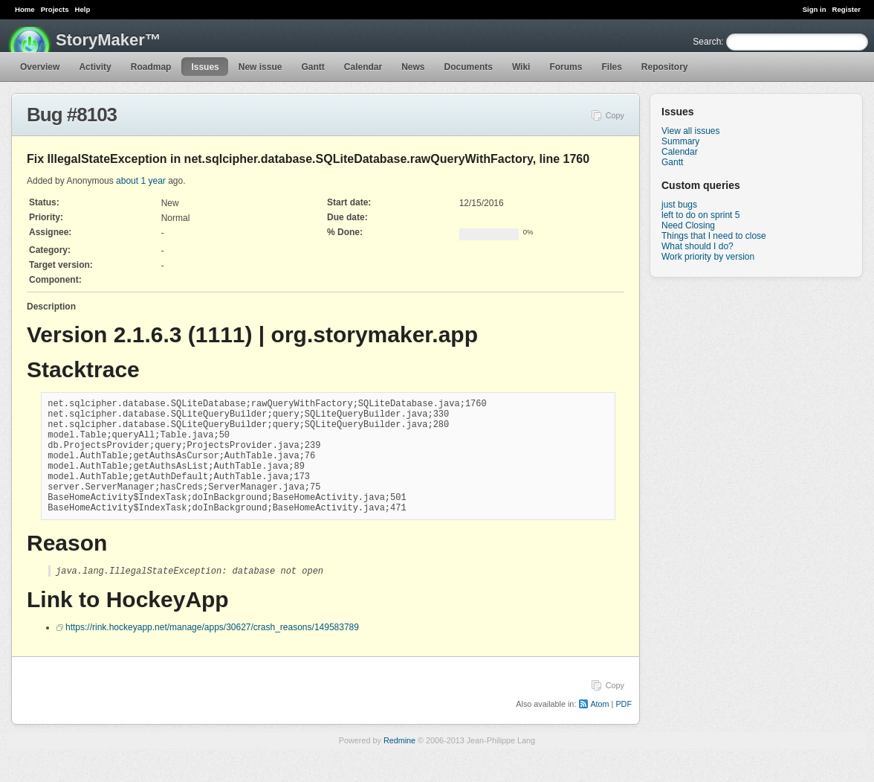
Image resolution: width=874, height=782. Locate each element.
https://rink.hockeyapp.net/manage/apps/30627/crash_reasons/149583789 (212, 653)
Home (25, 9)
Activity (95, 67)
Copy (615, 115)
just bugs (679, 204)
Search (707, 41)
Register (846, 9)
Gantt (312, 67)
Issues (204, 67)
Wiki (521, 67)
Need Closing (688, 225)
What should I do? (697, 246)
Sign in (814, 9)
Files (611, 67)
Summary (680, 141)
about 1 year (141, 181)
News (412, 67)
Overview (39, 67)
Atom (599, 729)
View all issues (690, 131)
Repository (664, 67)
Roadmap (151, 67)
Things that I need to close (713, 236)
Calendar (363, 67)
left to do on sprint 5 (700, 215)
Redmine (399, 766)
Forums (565, 67)
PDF (623, 729)
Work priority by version (707, 256)
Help (83, 9)
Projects (55, 9)
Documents (468, 67)
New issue (260, 67)
